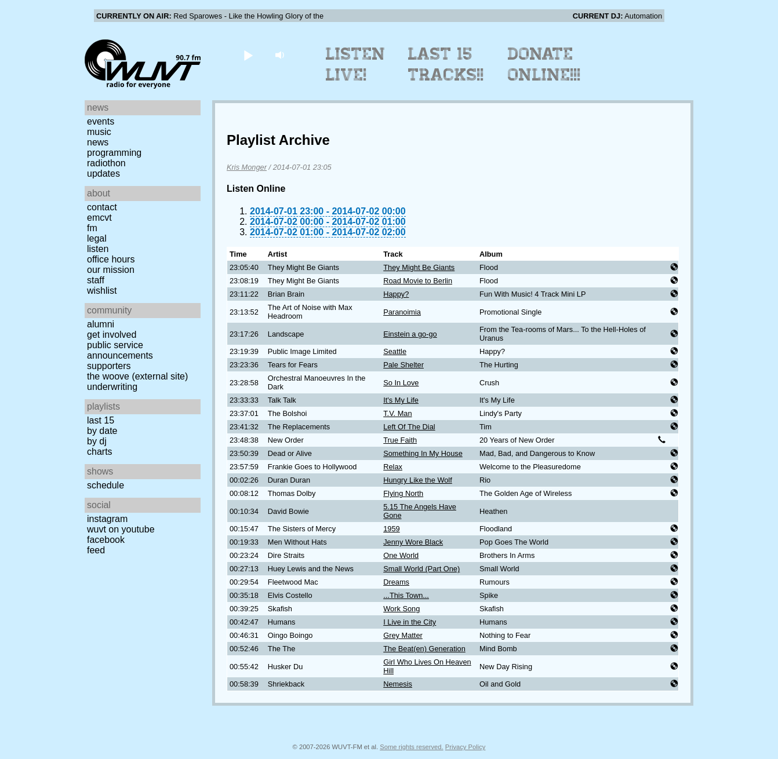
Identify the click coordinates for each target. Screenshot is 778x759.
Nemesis (397, 684)
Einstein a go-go (410, 334)
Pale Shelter (403, 364)
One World (401, 555)
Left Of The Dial (409, 426)
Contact (102, 207)
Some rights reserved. (411, 746)
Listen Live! (356, 64)
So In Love (401, 382)
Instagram (107, 519)
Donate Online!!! (544, 64)
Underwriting (112, 387)
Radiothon (106, 163)
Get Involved (111, 335)
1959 (391, 528)
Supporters (109, 366)
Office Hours (110, 259)
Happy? (396, 294)
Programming (114, 153)
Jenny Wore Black (413, 542)
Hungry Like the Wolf (417, 480)
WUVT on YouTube (121, 529)
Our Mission (110, 270)
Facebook (106, 540)
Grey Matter (403, 635)
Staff (95, 280)
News (97, 142)
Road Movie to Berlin (417, 280)
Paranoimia (402, 312)
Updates (103, 173)
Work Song (401, 608)
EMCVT (99, 217)
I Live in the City (409, 622)
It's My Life (401, 400)
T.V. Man (397, 413)
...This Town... (406, 595)
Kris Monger (247, 167)
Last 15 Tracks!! (446, 64)
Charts (99, 452)
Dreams (396, 582)
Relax (392, 466)
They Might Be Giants (419, 267)
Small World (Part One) (421, 568)
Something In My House (423, 453)
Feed (96, 550)
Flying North (403, 493)
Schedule (105, 485)
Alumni (100, 324)
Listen (97, 249)
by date (102, 431)
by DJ (97, 441)
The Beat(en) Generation (424, 648)
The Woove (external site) (137, 376)
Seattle (394, 351)
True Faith (400, 440)
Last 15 (100, 420)
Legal (97, 238)
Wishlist (102, 290)
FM (92, 228)
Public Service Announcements (120, 350)
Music (99, 132)
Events (100, 121)
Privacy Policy (465, 746)
